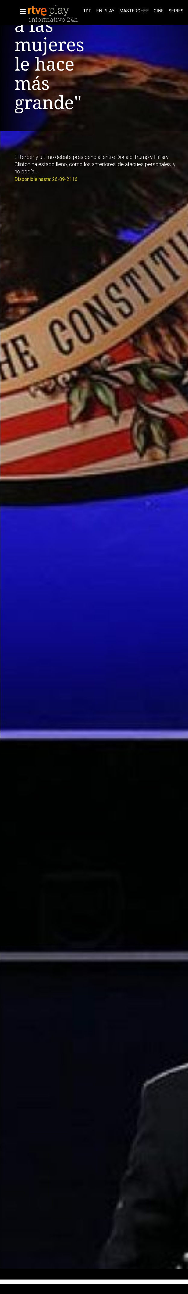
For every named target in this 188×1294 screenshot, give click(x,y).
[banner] (54, 11)
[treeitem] (87, 11)
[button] (21, 11)
